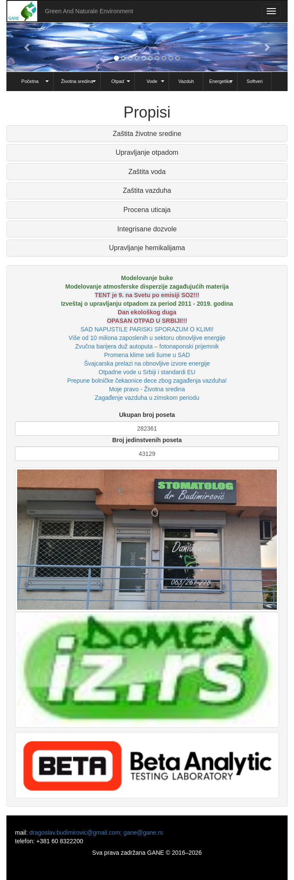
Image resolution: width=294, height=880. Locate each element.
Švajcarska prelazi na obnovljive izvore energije (147, 363)
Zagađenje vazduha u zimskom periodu (147, 397)
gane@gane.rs (143, 832)
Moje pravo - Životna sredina (147, 389)
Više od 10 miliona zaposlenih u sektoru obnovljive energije (146, 337)
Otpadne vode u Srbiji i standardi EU (146, 372)
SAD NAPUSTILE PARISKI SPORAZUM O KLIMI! (147, 329)
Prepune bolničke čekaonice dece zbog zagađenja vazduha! (147, 380)
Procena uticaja (146, 209)
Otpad (117, 81)
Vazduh (186, 81)
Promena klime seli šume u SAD (147, 354)
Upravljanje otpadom (147, 152)
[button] (27, 47)
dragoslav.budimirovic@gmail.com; (76, 832)
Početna (30, 81)
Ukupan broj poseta (147, 414)
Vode (151, 81)
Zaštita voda (147, 171)
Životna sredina (77, 81)
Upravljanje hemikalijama (147, 247)
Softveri (254, 81)
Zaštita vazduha (147, 190)
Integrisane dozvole (147, 229)
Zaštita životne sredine (147, 133)
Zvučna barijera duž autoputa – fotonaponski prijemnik (147, 346)
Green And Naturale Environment (89, 11)
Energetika (220, 81)
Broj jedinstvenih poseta (147, 440)
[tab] (147, 134)
